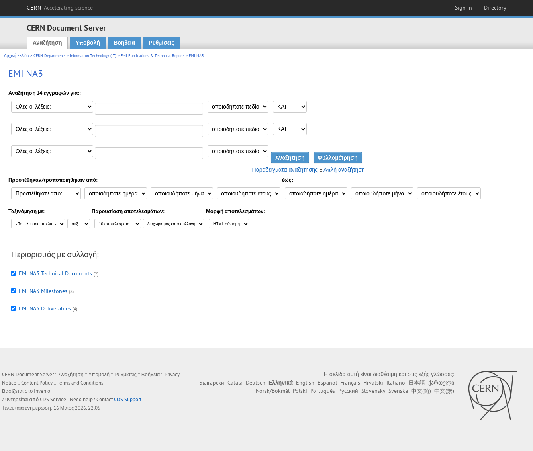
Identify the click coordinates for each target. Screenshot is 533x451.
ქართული (441, 382)
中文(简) (421, 390)
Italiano (395, 382)
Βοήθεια (124, 42)
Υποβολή (88, 42)
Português (322, 390)
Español (327, 382)
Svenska (398, 390)
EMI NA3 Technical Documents (55, 273)
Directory (495, 7)
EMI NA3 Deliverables (45, 308)
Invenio (42, 391)
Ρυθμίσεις (161, 42)
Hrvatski (373, 382)
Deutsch (255, 382)
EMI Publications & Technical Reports (152, 55)
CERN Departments (49, 55)
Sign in (463, 7)
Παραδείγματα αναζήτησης (285, 169)
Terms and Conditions (80, 382)
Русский (348, 390)
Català (235, 382)
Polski (300, 390)
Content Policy (37, 382)
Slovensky (373, 390)
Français (350, 382)
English (305, 382)
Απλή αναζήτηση (344, 169)
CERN (60, 7)
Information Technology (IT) (93, 55)
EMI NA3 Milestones (43, 291)
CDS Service (53, 399)
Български (211, 382)
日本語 (416, 382)
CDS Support (127, 399)
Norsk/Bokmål (273, 390)
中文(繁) (444, 390)
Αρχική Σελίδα (16, 55)
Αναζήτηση (47, 42)
